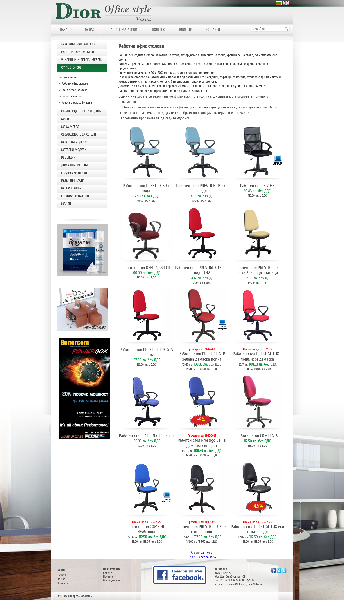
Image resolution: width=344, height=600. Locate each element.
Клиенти (108, 573)
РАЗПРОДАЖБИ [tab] (71, 188)
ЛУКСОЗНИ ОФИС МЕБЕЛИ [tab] (78, 44)
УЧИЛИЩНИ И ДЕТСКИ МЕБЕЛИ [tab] (82, 60)
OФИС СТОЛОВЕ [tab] (71, 67)
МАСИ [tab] (65, 119)
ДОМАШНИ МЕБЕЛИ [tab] (74, 165)
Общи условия (111, 580)
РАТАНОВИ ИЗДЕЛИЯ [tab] (74, 142)
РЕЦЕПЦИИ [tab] (68, 157)
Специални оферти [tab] (75, 196)
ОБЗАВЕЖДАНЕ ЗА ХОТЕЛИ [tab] (78, 134)
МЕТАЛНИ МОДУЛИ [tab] (73, 150)
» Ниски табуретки (70, 96)
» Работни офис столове (73, 83)
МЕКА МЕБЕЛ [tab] (70, 127)
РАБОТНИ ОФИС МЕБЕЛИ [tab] (77, 52)
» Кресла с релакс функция (75, 103)
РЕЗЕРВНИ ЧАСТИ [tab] (72, 180)
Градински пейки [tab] (74, 173)
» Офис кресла (67, 77)
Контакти (62, 583)
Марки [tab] (66, 203)
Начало (61, 575)
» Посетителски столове (73, 90)
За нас (61, 579)
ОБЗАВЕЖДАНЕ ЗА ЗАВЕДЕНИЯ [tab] (81, 111)
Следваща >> (207, 557)
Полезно (108, 576)
